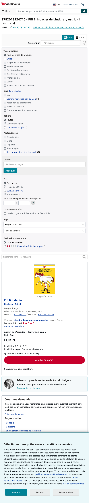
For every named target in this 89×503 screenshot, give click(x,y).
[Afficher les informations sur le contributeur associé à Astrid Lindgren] (12, 304)
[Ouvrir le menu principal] (7, 11)
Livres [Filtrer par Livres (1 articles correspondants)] (9, 58)
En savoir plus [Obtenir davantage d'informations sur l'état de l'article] (15, 91)
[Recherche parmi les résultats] (44, 256)
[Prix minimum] (9, 203)
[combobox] (48, 11)
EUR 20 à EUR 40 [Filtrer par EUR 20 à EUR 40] (14, 190)
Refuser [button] (40, 492)
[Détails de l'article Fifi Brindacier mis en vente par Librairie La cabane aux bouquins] (44, 279)
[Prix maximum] (24, 203)
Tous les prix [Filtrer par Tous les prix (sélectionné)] (11, 183)
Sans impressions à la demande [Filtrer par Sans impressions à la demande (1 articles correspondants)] (22, 152)
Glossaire (10, 426)
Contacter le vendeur (14, 326)
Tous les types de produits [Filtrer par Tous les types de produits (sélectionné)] (18, 55)
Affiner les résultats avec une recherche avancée (58, 27)
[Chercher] (84, 11)
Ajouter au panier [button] (44, 359)
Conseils (10, 422)
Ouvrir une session (70, 4)
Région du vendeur (13, 225)
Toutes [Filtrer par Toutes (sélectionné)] (9, 120)
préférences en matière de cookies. (51, 474)
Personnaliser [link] (66, 492)
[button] (84, 256)
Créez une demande (13, 414)
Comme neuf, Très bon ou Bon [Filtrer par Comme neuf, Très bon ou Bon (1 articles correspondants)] (21, 98)
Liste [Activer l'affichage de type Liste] (68, 37)
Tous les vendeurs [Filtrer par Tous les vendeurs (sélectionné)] (15, 242)
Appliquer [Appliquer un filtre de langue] (10, 170)
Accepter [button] (16, 492)
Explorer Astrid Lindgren (31, 388)
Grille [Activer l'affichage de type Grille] (80, 37)
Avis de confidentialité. (73, 483)
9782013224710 (21, 27)
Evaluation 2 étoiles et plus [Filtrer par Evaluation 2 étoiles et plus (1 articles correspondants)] (26, 246)
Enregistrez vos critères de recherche (23, 430)
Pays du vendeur (12, 231)
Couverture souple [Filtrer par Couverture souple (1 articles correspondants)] (15, 127)
